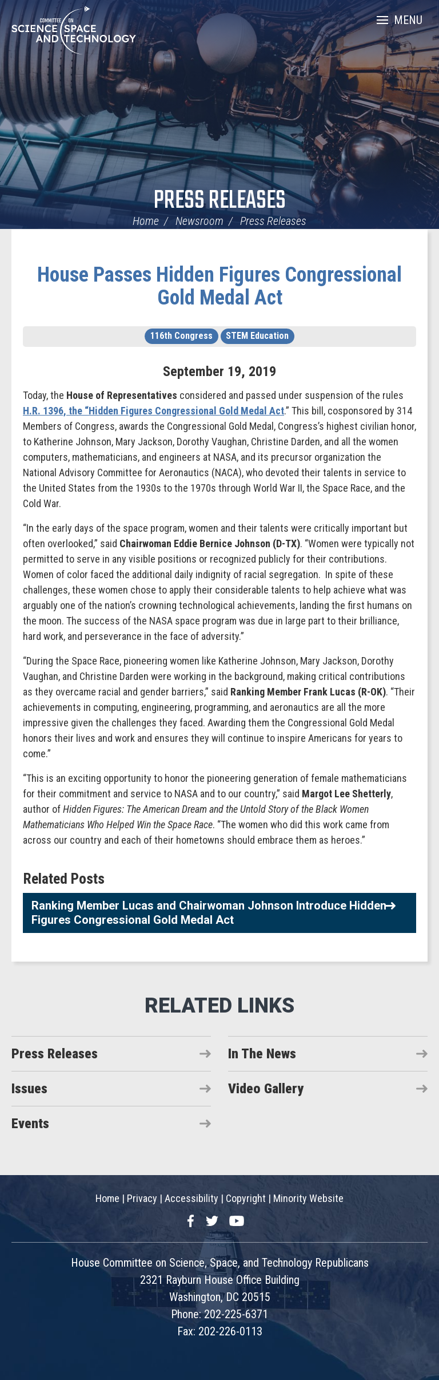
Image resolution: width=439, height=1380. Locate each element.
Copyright (246, 1198)
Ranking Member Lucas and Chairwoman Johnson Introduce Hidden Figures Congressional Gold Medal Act (208, 913)
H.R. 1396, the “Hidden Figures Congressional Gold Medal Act (153, 411)
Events (30, 1124)
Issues (29, 1089)
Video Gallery (266, 1089)
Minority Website (308, 1198)
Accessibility (191, 1198)
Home (146, 221)
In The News (262, 1054)
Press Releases (220, 201)
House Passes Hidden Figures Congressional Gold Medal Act (219, 286)
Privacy (142, 1198)
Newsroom (199, 221)
